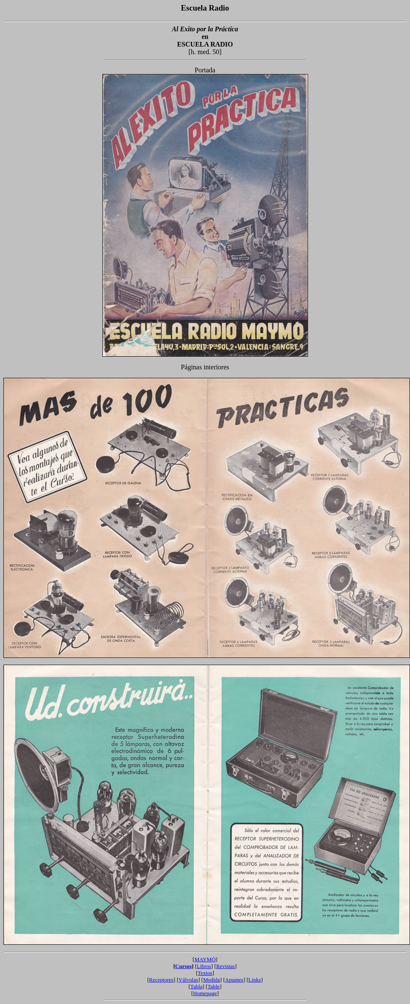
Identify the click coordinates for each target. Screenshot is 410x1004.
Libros (204, 966)
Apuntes (234, 979)
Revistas (225, 966)
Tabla (196, 986)
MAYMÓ (204, 959)
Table (213, 986)
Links (254, 979)
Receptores (161, 979)
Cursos (183, 966)
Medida (211, 979)
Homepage (205, 993)
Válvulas (188, 979)
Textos (205, 973)
